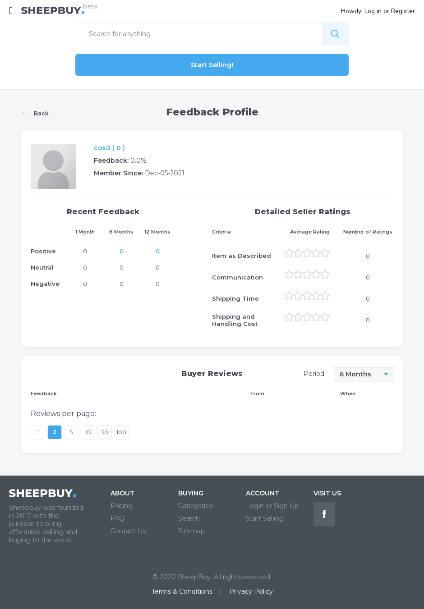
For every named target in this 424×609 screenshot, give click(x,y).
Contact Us (128, 531)
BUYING (190, 493)
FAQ (117, 518)
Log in (373, 11)
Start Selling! (212, 65)
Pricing (122, 506)
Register (403, 11)
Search (189, 518)
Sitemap (191, 531)
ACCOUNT (262, 493)
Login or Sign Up (272, 506)
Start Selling (265, 518)
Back (35, 112)
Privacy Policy (251, 591)
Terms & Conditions (182, 591)
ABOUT (122, 493)
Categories (195, 506)
